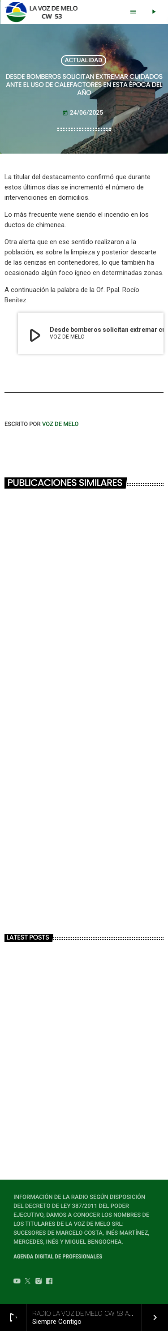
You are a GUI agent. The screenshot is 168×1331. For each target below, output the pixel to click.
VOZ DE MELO (60, 424)
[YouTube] (17, 1282)
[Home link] (43, 12)
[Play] (154, 12)
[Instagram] (38, 1282)
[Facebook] (49, 1282)
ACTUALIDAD (84, 60)
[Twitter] (27, 1282)
